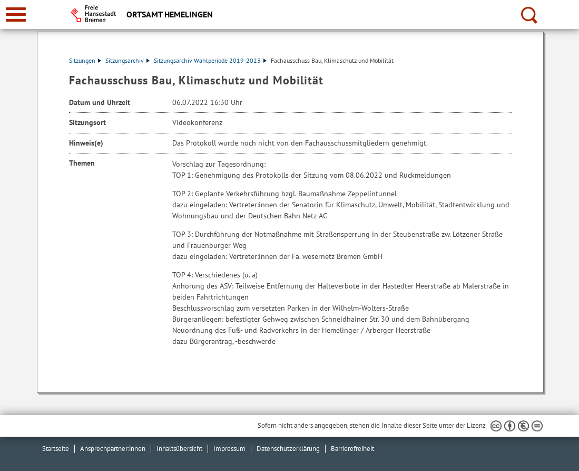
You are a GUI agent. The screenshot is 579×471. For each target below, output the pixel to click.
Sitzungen (85, 60)
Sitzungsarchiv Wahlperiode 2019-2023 (210, 60)
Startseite (55, 448)
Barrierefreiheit (352, 448)
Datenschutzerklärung (288, 448)
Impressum (229, 448)
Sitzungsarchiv (127, 60)
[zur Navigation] (16, 14)
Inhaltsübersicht (179, 448)
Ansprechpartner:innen (112, 448)
